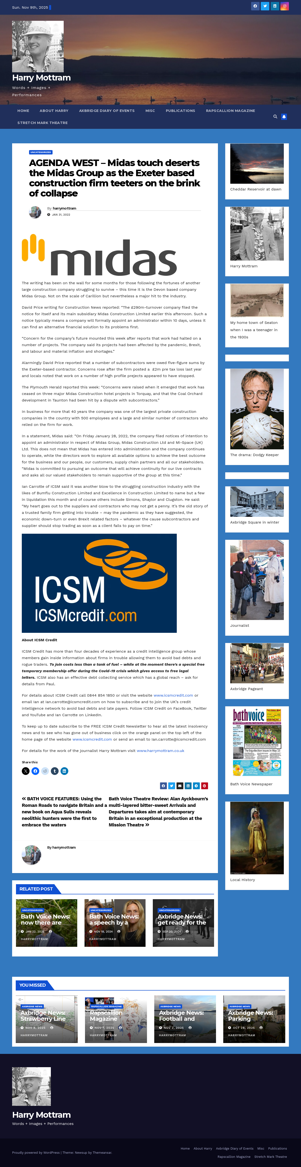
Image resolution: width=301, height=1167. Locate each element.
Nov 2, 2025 (174, 1027)
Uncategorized (41, 152)
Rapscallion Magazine (230, 111)
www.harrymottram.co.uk (160, 750)
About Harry (54, 111)
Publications (180, 111)
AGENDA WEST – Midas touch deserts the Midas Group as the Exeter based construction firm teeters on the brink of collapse (114, 178)
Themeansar (102, 1152)
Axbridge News (32, 1006)
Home (23, 111)
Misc (150, 111)
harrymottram (64, 208)
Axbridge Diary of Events (107, 111)
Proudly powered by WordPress (36, 1152)
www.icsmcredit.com (173, 695)
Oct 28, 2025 (244, 1027)
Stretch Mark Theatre (42, 123)
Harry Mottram (41, 78)
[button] (275, 116)
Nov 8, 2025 (35, 1027)
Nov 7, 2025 (104, 1027)
